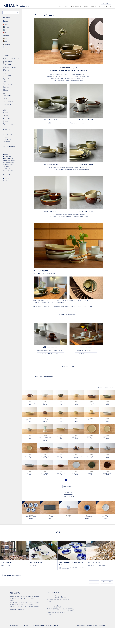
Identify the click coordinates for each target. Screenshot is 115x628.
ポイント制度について (8, 162)
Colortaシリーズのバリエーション (68, 314)
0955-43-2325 (53, 600)
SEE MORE (94, 582)
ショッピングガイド (64, 6)
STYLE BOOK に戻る (68, 366)
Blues (5, 21)
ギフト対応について (7, 164)
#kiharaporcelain (107, 582)
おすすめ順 (100, 387)
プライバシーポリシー (80, 625)
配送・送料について (76, 6)
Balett (5, 24)
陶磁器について (6, 168)
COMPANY (106, 3)
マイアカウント (94, 6)
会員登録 (85, 6)
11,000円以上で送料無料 (8, 160)
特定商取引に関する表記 (92, 625)
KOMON (5, 47)
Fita (4, 41)
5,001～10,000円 (7, 139)
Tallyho (5, 32)
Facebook (5, 178)
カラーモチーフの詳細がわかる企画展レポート (50, 354)
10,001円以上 (7, 141)
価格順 (106, 387)
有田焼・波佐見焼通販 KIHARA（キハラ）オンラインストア (24, 625)
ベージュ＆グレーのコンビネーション (86, 354)
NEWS (84, 3)
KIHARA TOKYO (50, 605)
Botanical (6, 44)
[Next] (70, 480)
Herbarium (6, 30)
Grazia (5, 27)
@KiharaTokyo (52, 614)
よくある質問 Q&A (7, 166)
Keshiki (5, 35)
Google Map (59, 596)
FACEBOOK (96, 3)
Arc (4, 38)
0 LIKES (108, 6)
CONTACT (89, 3)
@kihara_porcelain (17, 575)
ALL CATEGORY (68, 486)
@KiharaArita (52, 601)
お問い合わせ (102, 625)
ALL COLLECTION (7, 50)
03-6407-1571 (53, 611)
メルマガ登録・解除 (7, 170)
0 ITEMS (102, 6)
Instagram (5, 180)
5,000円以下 (6, 137)
